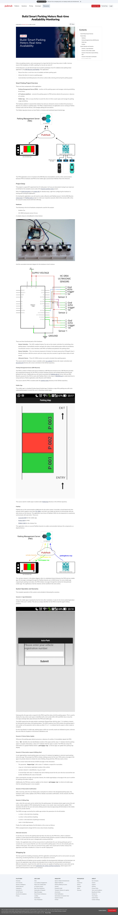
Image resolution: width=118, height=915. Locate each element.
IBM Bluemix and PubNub (32, 69)
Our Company (95, 881)
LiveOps (36, 896)
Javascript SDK (22, 518)
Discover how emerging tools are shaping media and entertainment (63, 1)
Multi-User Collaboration (40, 884)
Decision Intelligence (21, 884)
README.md (59, 376)
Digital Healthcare (59, 882)
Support (94, 884)
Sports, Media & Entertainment (62, 881)
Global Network (19, 886)
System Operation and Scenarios (86, 46)
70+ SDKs (38, 511)
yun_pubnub (49, 361)
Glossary (79, 890)
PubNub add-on (29, 198)
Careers (93, 882)
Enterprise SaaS (58, 888)
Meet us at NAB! (41, 1)
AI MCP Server (19, 892)
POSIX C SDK (22, 523)
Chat (35, 881)
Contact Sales (96, 6)
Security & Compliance (21, 894)
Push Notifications (59, 894)
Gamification (37, 897)
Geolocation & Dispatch (39, 890)
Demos (78, 884)
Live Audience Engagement (40, 882)
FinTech (56, 899)
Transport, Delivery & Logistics (62, 890)
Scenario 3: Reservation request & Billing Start (90, 53)
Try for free (105, 6)
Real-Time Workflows (39, 888)
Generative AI (19, 890)
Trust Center (95, 896)
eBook (78, 888)
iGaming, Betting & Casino (61, 884)
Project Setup (83, 35)
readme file (36, 191)
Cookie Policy (95, 897)
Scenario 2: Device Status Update (88, 50)
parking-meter (45, 380)
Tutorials (79, 886)
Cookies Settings (96, 899)
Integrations (19, 888)
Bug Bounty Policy (96, 892)
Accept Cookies (112, 913)
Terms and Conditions (97, 890)
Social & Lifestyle (59, 897)
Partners (94, 886)
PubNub (83, 44)
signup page (19, 198)
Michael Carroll (25, 24)
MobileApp (45, 502)
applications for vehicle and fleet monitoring (48, 866)
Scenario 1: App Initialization (87, 48)
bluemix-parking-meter (47, 189)
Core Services (19, 882)
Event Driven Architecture (40, 894)
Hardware (84, 38)
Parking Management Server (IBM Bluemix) (90, 40)
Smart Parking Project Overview (86, 33)
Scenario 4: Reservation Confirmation (89, 56)
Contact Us (94, 894)
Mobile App (84, 42)
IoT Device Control (38, 886)
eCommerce (57, 892)
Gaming (56, 886)
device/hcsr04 (20, 363)
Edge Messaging (38, 892)
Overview (18, 881)
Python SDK (21, 520)
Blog (78, 881)
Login (111, 6)
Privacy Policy (95, 888)
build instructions (26, 191)
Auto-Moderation (38, 899)
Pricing (31, 6)
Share (72, 24)
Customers (79, 882)
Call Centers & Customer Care (62, 896)
